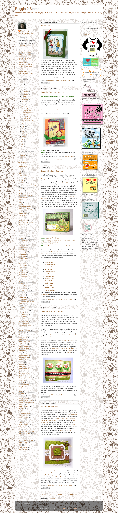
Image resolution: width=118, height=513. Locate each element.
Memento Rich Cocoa (50, 244)
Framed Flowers (23, 243)
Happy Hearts (22, 263)
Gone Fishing (22, 256)
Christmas (21, 191)
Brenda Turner (49, 287)
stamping (21, 382)
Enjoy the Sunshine (23, 227)
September (25, 99)
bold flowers (21, 182)
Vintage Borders (23, 427)
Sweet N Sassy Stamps (25, 52)
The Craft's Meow (23, 415)
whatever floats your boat (25, 440)
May (23, 126)
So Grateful (21, 366)
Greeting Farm (22, 258)
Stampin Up (21, 380)
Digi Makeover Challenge (25, 209)
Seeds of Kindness (53, 238)
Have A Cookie (22, 265)
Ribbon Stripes (22, 337)
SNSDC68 (21, 364)
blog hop (20, 180)
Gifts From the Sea (23, 249)
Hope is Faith (22, 274)
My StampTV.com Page (25, 66)
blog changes (22, 178)
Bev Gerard (48, 269)
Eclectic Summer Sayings (25, 222)
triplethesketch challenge (25, 420)
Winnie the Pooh (23, 442)
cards (20, 188)
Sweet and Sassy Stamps (25, 400)
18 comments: (68, 485)
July (23, 104)
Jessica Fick (49, 262)
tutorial (20, 422)
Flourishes (21, 238)
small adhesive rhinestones (54, 246)
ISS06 (20, 281)
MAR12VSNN (22, 297)
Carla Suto (48, 285)
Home (59, 494)
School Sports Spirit (24, 341)
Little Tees (21, 295)
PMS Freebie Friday (24, 330)
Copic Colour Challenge (25, 195)
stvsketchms (21, 396)
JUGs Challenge (23, 285)
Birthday (20, 173)
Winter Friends (22, 447)
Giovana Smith (49, 278)
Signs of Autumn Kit (24, 355)
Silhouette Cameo (23, 357)
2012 (22, 84)
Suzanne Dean (49, 267)
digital (20, 211)
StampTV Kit (22, 387)
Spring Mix (21, 375)
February (24, 134)
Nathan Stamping (23, 321)
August (24, 101)
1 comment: (66, 80)
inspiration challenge (24, 279)
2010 (22, 89)
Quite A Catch (22, 332)
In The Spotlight (22, 276)
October (24, 96)
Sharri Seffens (49, 281)
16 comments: (68, 299)
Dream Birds (22, 218)
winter (20, 445)
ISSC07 (20, 283)
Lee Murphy (48, 274)
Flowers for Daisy (23, 240)
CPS (19, 200)
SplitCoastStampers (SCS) (26, 64)
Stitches (20, 391)
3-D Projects (21, 157)
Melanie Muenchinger (24, 299)
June (23, 124)
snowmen (21, 362)
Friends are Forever (24, 247)
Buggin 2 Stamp (27, 9)
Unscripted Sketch (23, 424)
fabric (20, 229)
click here (44, 254)
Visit (85, 34)
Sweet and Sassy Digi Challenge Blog (24, 59)
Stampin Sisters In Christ (25, 377)
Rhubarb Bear (22, 335)
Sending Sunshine (23, 348)
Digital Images (22, 213)
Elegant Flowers (23, 224)
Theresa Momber (23, 417)
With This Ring (22, 449)
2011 (22, 87)
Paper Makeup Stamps (24, 325)
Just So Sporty (22, 288)
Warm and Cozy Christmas (26, 431)
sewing (20, 353)
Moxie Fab (21, 312)
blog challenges (22, 175)
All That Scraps (22, 162)
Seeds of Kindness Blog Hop (52, 171)
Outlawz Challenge (23, 323)
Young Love (45, 26)
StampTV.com (66, 183)
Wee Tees (21, 438)
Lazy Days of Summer (24, 290)
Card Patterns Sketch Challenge (27, 185)
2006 (22, 147)
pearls (69, 352)
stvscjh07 (21, 393)
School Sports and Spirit (25, 339)
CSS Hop (21, 204)
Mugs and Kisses (23, 314)
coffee (20, 193)
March (24, 131)
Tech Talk (21, 408)
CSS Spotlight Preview (24, 206)
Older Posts (73, 494)
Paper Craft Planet (23, 71)
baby (19, 171)
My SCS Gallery (23, 69)
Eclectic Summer (23, 220)
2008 (22, 142)
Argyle (61, 430)
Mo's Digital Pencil (23, 310)
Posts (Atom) (52, 498)
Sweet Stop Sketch (23, 406)
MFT (19, 305)
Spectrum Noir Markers (25, 368)
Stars (19, 389)
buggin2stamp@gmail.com (26, 45)
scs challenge (22, 344)
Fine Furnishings (23, 236)
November (25, 94)
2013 (22, 82)
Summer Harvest (23, 398)
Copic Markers (22, 197)
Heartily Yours (22, 267)
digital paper (21, 215)
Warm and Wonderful (24, 433)
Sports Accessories (23, 371)
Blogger (76, 508)
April (23, 129)
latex (64, 508)
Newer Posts (46, 494)
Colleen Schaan (50, 264)
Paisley (68, 430)
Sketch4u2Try (22, 359)
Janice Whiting (50, 290)
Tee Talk (20, 411)
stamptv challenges (23, 384)
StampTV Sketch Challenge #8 (52, 92)
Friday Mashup (22, 245)
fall (19, 234)
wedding (20, 435)
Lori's (53, 471)
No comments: (68, 159)
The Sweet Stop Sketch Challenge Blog (25, 55)
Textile (73, 424)
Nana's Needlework (24, 319)
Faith (19, 231)
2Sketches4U (22, 155)
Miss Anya (21, 307)
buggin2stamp (24, 31)
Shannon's (54, 473)
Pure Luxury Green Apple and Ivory (62, 348)
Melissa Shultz (49, 276)
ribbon (70, 350)
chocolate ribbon (71, 246)
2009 (22, 139)
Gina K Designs (69, 156)
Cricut (20, 202)
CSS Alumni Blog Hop (49, 407)
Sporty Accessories (23, 373)
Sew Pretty (21, 350)
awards (20, 169)
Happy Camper (22, 261)
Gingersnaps (22, 254)
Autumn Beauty (22, 166)
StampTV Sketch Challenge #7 (52, 311)
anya (19, 164)
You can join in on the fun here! (50, 110)
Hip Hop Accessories (24, 270)
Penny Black (22, 328)
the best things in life (24, 413)
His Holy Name (22, 272)
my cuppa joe (22, 316)
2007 (22, 144)
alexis (20, 160)
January (24, 136)
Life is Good (21, 292)
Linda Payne (49, 283)
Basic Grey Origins (54, 242)
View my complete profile (25, 33)
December (25, 91)
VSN (19, 429)
